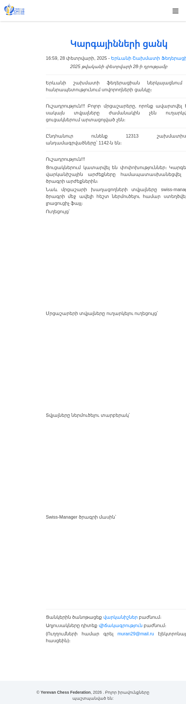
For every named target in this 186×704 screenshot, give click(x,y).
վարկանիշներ (120, 617)
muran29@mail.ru (136, 633)
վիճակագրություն (121, 625)
